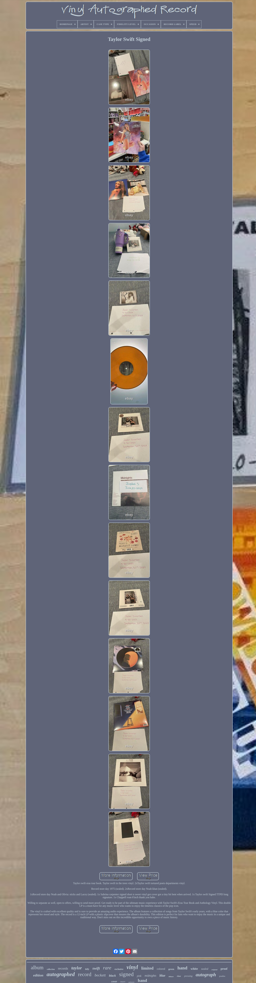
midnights (150, 975)
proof (224, 968)
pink (139, 975)
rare (107, 967)
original (214, 970)
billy (87, 969)
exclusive (119, 969)
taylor (76, 967)
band (142, 980)
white (194, 968)
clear (179, 976)
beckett (100, 975)
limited (147, 968)
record (84, 974)
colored (161, 968)
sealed (204, 968)
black (112, 975)
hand (182, 967)
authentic (131, 982)
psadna (222, 976)
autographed (61, 974)
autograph (206, 974)
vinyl (132, 967)
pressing (188, 976)
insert (122, 981)
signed (126, 974)
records (63, 968)
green (171, 969)
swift (96, 968)
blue (162, 975)
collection (51, 969)
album (37, 967)
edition (38, 975)
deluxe (171, 976)
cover (114, 981)
